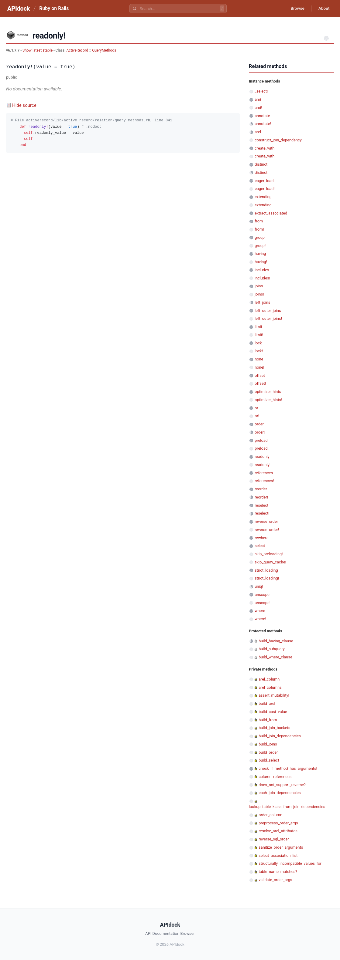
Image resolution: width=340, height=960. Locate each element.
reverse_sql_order (274, 839)
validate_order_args (275, 879)
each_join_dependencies (280, 792)
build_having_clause (276, 641)
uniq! (259, 586)
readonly (262, 456)
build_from (268, 720)
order (259, 424)
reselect (261, 505)
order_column (270, 815)
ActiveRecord (77, 50)
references (264, 473)
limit (258, 326)
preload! (262, 448)
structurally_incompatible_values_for (290, 863)
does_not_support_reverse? (282, 785)
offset (260, 375)
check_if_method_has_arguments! (288, 768)
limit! (259, 335)
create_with (264, 148)
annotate (262, 115)
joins (259, 286)
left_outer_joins (268, 310)
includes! (262, 278)
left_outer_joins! (268, 318)
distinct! (261, 172)
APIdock (18, 8)
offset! (260, 383)
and (258, 99)
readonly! (262, 464)
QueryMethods (104, 50)
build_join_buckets (274, 727)
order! (260, 432)
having (260, 253)
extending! (264, 205)
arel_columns (270, 687)
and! (258, 107)
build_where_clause (275, 657)
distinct (261, 164)
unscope (262, 594)
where (260, 610)
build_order (268, 752)
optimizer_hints (268, 391)
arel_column (269, 679)
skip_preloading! (269, 554)
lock (258, 343)
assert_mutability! (274, 695)
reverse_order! (267, 529)
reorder (261, 489)
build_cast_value (273, 711)
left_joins (262, 302)
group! (260, 245)
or (256, 408)
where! (260, 619)
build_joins (268, 744)
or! (257, 416)
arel (258, 132)
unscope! (262, 602)
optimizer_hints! (268, 399)
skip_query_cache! (270, 562)
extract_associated (271, 213)
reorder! (261, 497)
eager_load (264, 180)
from (259, 221)
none (259, 359)
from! (259, 229)
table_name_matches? (278, 871)
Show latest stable (37, 50)
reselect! (262, 513)
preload (261, 440)
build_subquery (272, 649)
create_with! (265, 156)
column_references (275, 776)
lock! (259, 351)
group (260, 237)
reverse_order (266, 521)
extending (263, 196)
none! (259, 367)
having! (261, 261)
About (323, 8)
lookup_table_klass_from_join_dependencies (287, 806)
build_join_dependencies (280, 736)
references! (264, 480)
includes (262, 270)
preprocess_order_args (278, 823)
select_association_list (278, 855)
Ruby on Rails (54, 8)
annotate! (263, 123)
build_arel (267, 703)
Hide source (24, 105)
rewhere (261, 538)
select (260, 545)
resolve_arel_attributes (278, 831)
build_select (269, 760)
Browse (296, 8)
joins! (259, 294)
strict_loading (266, 570)
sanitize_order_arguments (281, 847)
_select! (261, 91)
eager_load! (264, 188)
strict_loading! (267, 578)
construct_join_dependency (278, 140)
